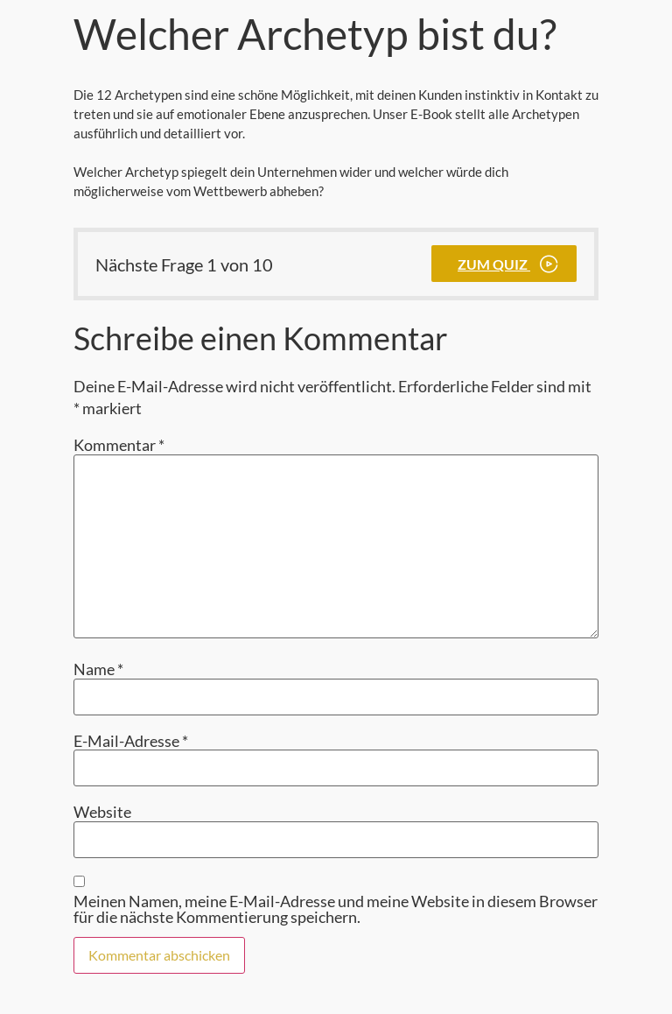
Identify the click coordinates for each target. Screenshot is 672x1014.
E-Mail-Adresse (131, 741)
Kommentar (119, 445)
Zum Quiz (494, 264)
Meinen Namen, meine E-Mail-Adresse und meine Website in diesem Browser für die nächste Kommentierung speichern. (336, 909)
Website (102, 812)
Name (98, 669)
